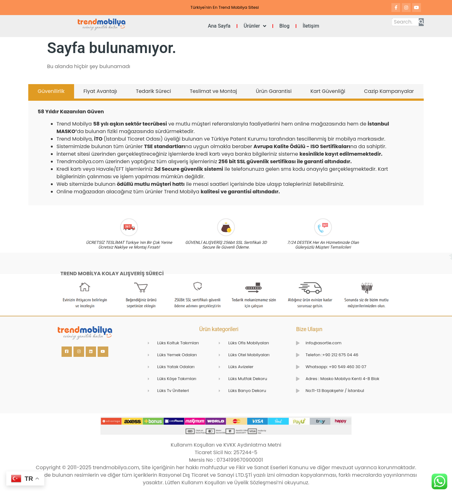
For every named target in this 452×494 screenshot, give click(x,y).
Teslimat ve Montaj (213, 91)
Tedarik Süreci (153, 91)
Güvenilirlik (51, 91)
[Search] (421, 22)
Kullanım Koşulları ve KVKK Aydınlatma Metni (226, 444)
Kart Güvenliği (327, 91)
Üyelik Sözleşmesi (255, 482)
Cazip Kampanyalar (389, 91)
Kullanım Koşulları (204, 482)
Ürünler (255, 26)
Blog (284, 26)
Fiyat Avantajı (100, 91)
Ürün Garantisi (274, 91)
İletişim (311, 26)
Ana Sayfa (219, 26)
